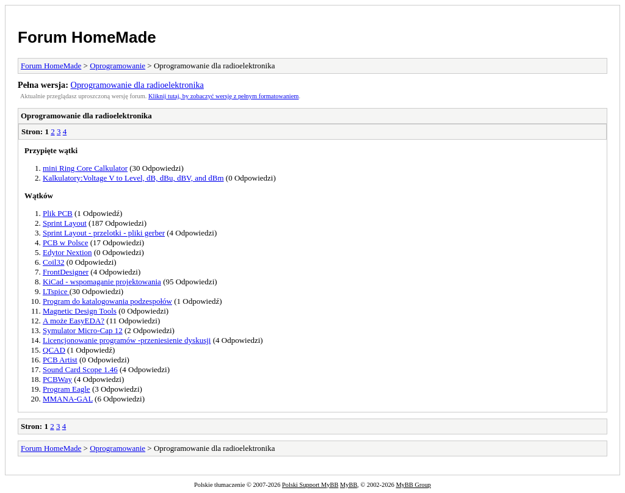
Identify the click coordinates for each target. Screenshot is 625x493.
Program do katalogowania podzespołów (107, 301)
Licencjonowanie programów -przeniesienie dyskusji (127, 340)
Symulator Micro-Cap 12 (83, 330)
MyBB (348, 484)
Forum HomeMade (87, 37)
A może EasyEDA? (73, 320)
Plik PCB (58, 213)
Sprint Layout (65, 223)
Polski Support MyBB (310, 484)
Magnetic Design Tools (80, 310)
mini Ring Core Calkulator (85, 168)
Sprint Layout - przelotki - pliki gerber (104, 232)
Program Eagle (66, 389)
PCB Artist (60, 359)
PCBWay (57, 379)
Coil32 (53, 262)
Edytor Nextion (67, 252)
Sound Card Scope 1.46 (80, 369)
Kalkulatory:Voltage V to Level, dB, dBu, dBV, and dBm (133, 177)
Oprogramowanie (117, 65)
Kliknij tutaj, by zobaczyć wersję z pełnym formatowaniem (223, 96)
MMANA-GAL (68, 398)
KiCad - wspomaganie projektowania (102, 281)
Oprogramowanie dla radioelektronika (137, 85)
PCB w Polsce (65, 242)
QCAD (54, 349)
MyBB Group (413, 484)
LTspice (56, 291)
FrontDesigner (66, 271)
